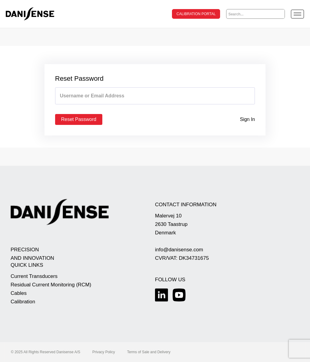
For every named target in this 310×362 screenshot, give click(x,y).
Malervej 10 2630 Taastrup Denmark (171, 224)
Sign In (247, 119)
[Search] (280, 13)
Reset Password (79, 119)
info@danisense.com (179, 250)
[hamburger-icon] (297, 14)
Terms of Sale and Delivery (148, 352)
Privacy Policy (103, 352)
